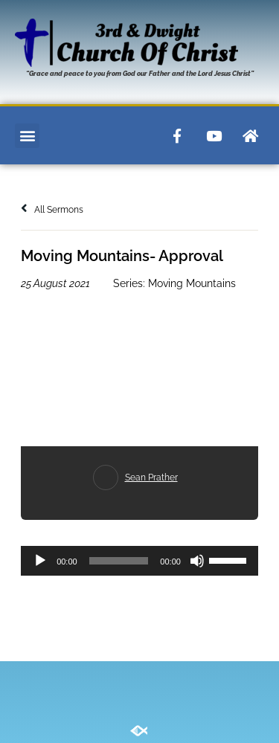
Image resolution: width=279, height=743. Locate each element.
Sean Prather (151, 477)
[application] (139, 561)
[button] (27, 135)
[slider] (119, 561)
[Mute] (197, 560)
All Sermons (52, 210)
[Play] (40, 560)
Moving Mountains (192, 283)
